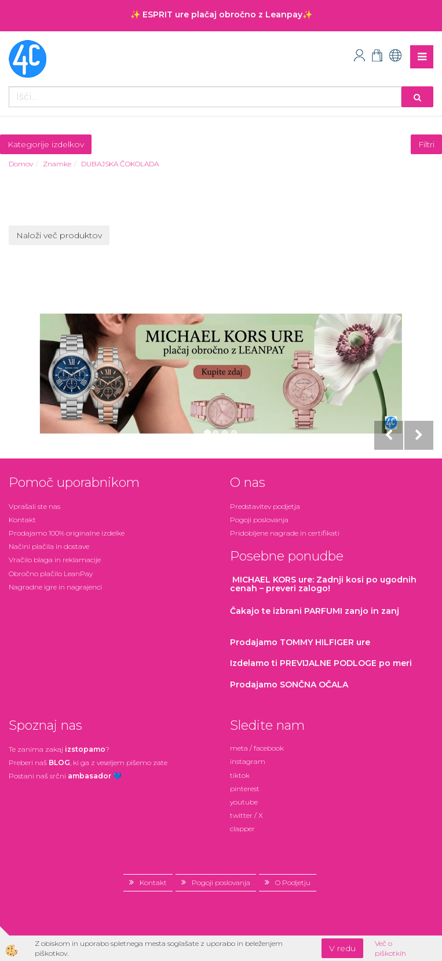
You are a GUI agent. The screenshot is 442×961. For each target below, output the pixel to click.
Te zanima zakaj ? (59, 749)
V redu (342, 948)
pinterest (245, 788)
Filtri (426, 144)
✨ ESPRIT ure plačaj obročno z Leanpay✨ (221, 14)
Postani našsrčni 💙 (65, 775)
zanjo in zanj (314, 611)
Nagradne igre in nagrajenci (55, 587)
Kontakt (22, 519)
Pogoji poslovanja (259, 519)
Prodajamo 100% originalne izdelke (67, 533)
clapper (242, 828)
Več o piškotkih (390, 948)
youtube (244, 802)
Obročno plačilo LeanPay (51, 573)
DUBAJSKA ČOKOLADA (120, 163)
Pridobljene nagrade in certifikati (284, 533)
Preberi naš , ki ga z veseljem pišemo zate (88, 762)
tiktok (240, 775)
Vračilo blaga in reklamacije (55, 559)
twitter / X (246, 815)
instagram (247, 761)
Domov (21, 163)
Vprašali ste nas (34, 506)
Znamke (57, 163)
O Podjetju (293, 882)
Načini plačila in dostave (49, 546)
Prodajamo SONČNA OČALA (290, 684)
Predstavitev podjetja (265, 506)
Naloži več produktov (59, 235)
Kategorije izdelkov (46, 144)
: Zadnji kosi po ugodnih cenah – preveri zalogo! (323, 584)
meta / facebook (257, 748)
